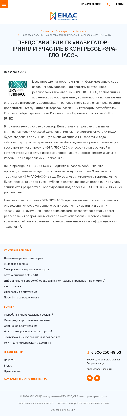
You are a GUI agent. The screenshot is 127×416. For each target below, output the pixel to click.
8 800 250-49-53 (106, 352)
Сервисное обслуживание (20, 326)
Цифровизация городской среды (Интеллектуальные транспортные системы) (54, 280)
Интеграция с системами (20, 292)
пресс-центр (13, 352)
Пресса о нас (12, 371)
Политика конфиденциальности (36, 403)
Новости (9, 360)
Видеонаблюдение (16, 264)
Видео (8, 365)
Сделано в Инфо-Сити (63, 410)
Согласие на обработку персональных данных (83, 403)
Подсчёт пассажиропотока (21, 297)
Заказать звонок (91, 4)
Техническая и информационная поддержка (32, 337)
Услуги (9, 307)
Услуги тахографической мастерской (28, 331)
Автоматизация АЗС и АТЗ (21, 275)
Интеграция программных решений (27, 320)
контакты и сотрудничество (25, 379)
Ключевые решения (17, 250)
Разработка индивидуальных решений (28, 314)
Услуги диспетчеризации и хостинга (27, 342)
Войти (120, 4)
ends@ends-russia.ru (99, 369)
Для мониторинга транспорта (23, 258)
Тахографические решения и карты (26, 269)
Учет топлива (12, 286)
